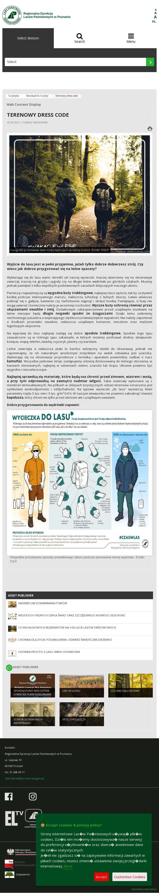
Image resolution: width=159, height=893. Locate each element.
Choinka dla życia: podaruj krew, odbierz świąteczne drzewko (65, 639)
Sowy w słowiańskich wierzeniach (28, 721)
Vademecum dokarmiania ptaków (42, 603)
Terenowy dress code (66, 95)
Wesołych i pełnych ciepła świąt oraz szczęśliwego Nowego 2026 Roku (71, 615)
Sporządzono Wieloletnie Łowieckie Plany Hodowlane (32, 692)
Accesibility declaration (144, 889)
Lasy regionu (71, 690)
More (68, 866)
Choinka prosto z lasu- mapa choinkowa (49, 652)
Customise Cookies (129, 876)
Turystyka (13, 95)
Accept (101, 876)
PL (154, 21)
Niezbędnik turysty (37, 95)
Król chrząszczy (74, 719)
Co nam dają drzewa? (125, 690)
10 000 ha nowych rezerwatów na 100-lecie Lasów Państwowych (67, 627)
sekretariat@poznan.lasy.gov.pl (24, 778)
